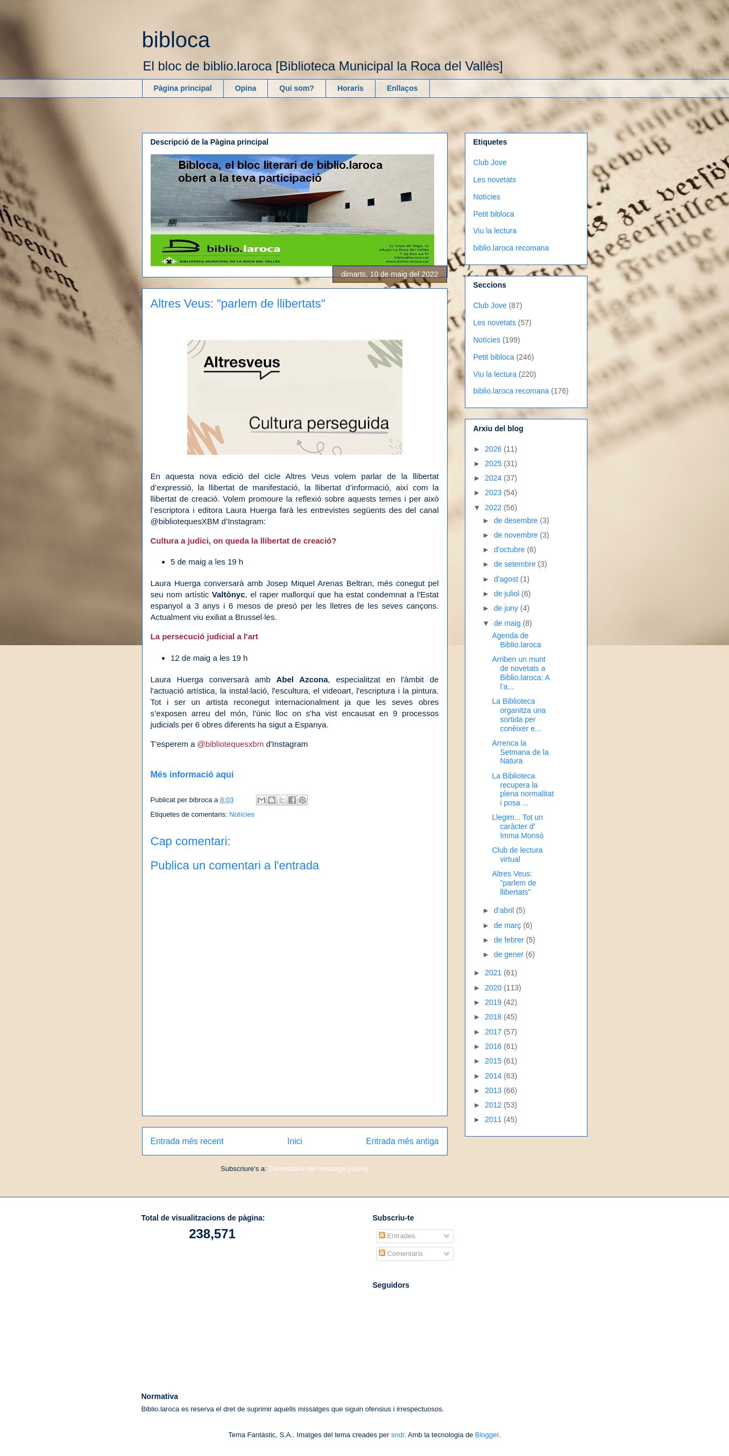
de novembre (517, 535)
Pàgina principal (183, 88)
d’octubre (510, 549)
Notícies (241, 814)
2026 (494, 449)
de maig (508, 623)
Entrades (397, 1236)
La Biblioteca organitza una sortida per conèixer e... (519, 714)
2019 (494, 1002)
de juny (507, 608)
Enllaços (402, 88)
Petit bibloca (493, 214)
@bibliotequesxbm (230, 743)
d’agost (507, 579)
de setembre (516, 564)
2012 (494, 1105)
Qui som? (296, 88)
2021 (494, 972)
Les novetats (494, 179)
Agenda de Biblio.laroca (516, 640)
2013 (494, 1090)
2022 (494, 507)
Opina (246, 88)
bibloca (176, 40)
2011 (494, 1119)
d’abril (505, 910)
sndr (398, 1435)
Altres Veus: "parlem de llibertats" (514, 882)
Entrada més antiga (402, 1141)
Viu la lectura (495, 230)
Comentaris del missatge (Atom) (318, 1169)
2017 (494, 1031)
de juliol (507, 593)
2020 (494, 987)
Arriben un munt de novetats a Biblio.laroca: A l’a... (520, 672)
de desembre (517, 520)
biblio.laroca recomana (511, 248)
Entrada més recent (187, 1141)
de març (508, 925)
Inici (294, 1141)
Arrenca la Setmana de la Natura (520, 752)
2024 (494, 478)
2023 (494, 492)
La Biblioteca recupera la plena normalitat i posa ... (523, 789)
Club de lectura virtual (517, 854)
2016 (494, 1046)
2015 (494, 1061)
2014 (494, 1076)
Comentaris (401, 1254)
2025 (494, 463)
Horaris (350, 88)
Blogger (487, 1435)
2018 (494, 1016)
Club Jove (490, 162)
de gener (510, 954)
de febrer (510, 940)
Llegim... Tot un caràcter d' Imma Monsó (517, 826)
